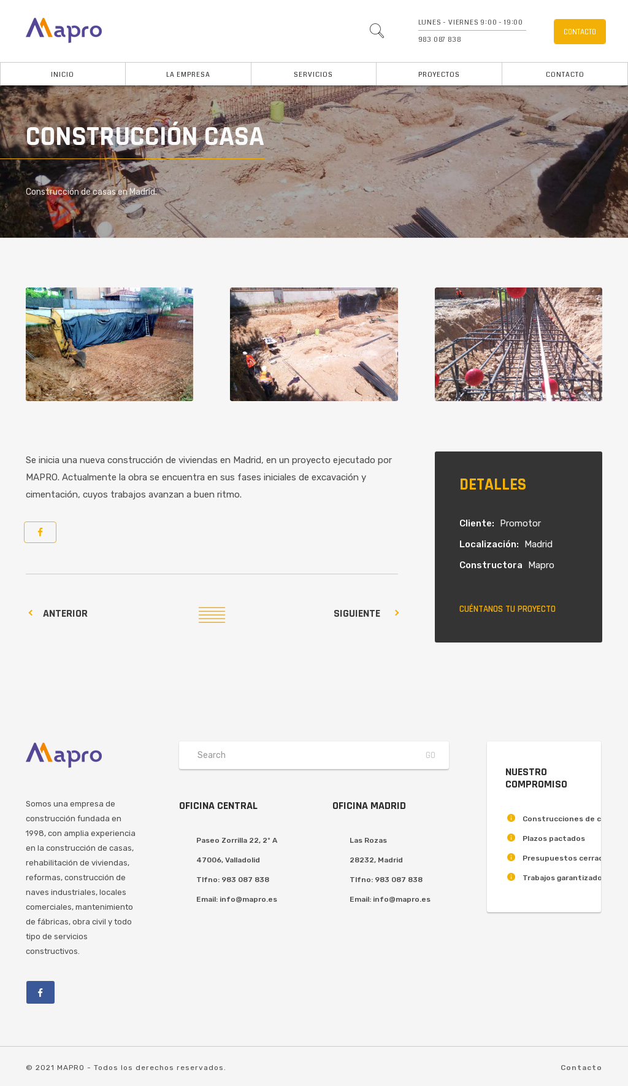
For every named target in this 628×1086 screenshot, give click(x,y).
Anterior (65, 613)
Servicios (313, 74)
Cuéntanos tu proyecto (507, 609)
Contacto (565, 74)
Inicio (62, 74)
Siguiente (357, 613)
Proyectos (439, 74)
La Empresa (188, 74)
